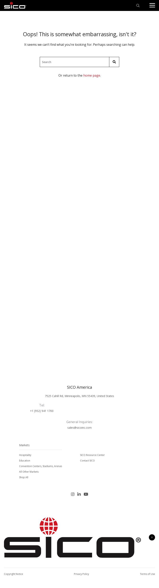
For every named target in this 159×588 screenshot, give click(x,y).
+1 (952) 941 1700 (41, 411)
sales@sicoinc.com (79, 427)
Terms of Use (147, 574)
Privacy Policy (81, 574)
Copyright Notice (13, 574)
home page (91, 75)
